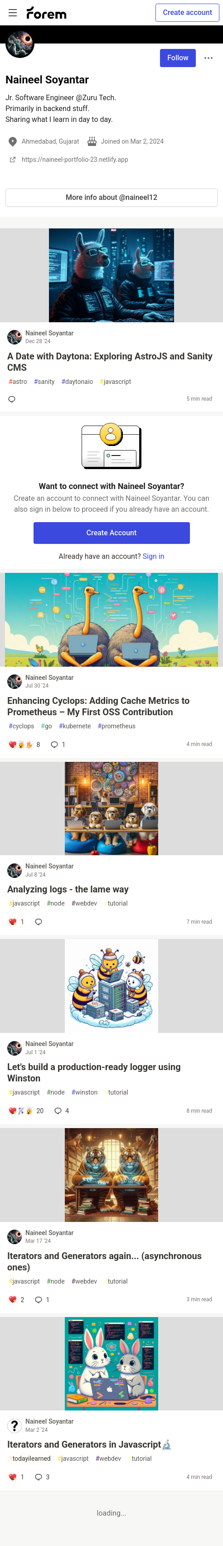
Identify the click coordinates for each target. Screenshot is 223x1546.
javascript (115, 382)
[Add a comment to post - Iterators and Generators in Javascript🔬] (16, 1477)
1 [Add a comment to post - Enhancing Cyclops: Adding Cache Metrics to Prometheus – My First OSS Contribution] (57, 744)
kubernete (75, 726)
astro (18, 382)
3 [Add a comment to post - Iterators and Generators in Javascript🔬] (41, 1477)
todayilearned (30, 1459)
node (56, 903)
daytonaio (77, 382)
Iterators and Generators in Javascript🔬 (89, 1444)
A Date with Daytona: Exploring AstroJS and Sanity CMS (110, 362)
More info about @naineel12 (111, 197)
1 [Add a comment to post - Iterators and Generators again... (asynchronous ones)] (41, 1299)
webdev (84, 903)
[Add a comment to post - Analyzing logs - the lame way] (16, 922)
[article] (111, 319)
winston (85, 1092)
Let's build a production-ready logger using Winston (94, 1072)
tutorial (116, 903)
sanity (44, 382)
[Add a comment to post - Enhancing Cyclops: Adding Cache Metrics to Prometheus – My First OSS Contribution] (24, 745)
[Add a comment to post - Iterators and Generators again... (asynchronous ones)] (16, 1300)
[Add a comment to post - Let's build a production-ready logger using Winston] (26, 1111)
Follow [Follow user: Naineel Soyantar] (178, 57)
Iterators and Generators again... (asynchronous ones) (104, 1261)
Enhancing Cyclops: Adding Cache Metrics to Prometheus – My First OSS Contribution (98, 706)
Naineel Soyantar (49, 333)
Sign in (154, 556)
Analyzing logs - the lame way (68, 889)
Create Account (112, 532)
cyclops (21, 726)
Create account (187, 12)
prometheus (116, 726)
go (46, 726)
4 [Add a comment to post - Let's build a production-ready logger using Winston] (61, 1110)
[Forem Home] (46, 13)
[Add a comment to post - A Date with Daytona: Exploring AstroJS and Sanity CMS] (13, 399)
